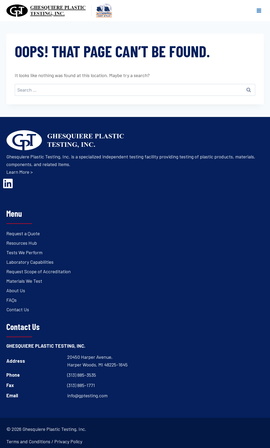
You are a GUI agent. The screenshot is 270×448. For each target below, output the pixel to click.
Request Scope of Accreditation (38, 271)
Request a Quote (23, 233)
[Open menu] (259, 10)
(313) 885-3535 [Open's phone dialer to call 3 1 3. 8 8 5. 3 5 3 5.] (81, 375)
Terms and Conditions (28, 441)
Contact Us (17, 309)
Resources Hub (21, 243)
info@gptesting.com (87, 395)
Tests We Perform (24, 252)
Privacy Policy (68, 441)
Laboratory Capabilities (30, 262)
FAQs (11, 300)
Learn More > (19, 172)
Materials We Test (24, 281)
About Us (15, 290)
